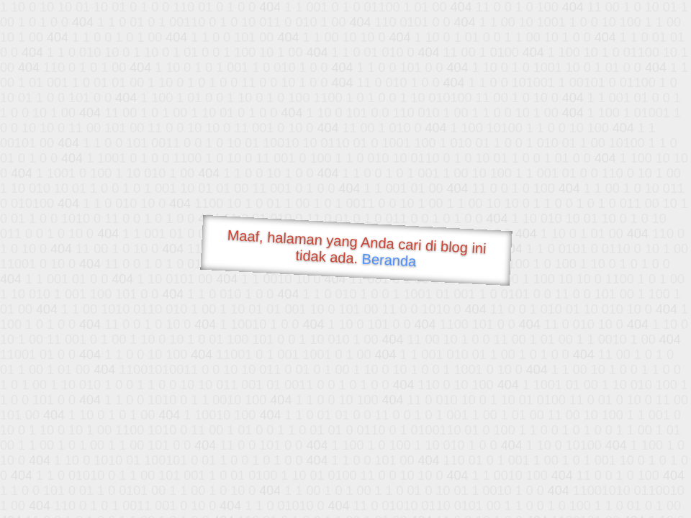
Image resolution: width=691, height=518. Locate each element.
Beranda (389, 259)
